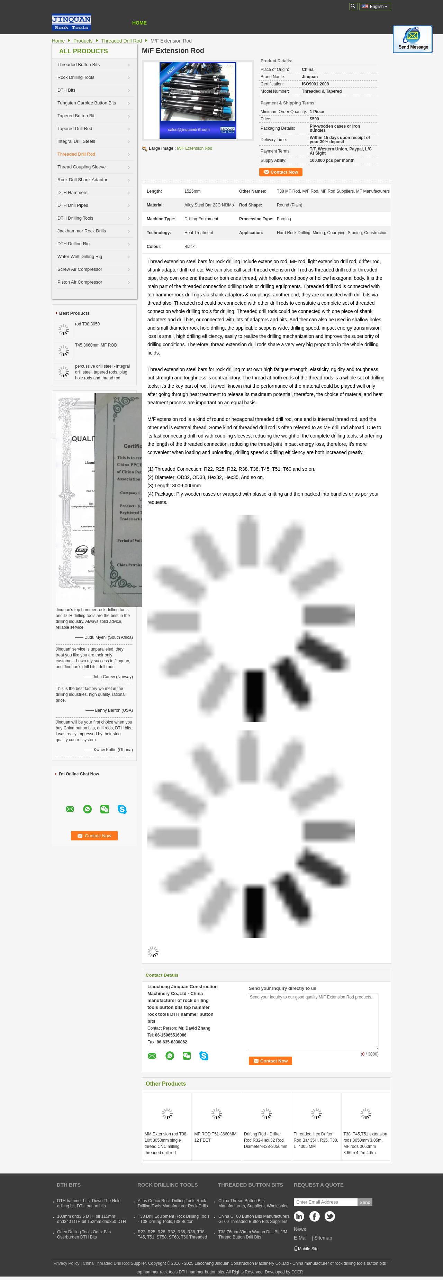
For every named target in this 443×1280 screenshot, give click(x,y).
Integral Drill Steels (76, 141)
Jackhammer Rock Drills (81, 230)
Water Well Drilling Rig (79, 256)
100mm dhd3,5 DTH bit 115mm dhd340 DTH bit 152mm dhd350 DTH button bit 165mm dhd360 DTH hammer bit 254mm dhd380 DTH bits (91, 1224)
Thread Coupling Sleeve (81, 166)
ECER (297, 1272)
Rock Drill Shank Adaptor (82, 179)
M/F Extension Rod (194, 148)
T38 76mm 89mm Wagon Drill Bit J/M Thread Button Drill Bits (252, 1235)
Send (365, 1202)
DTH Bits (66, 90)
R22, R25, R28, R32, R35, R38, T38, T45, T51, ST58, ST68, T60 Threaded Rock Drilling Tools (172, 1237)
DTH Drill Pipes (72, 205)
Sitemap (323, 1238)
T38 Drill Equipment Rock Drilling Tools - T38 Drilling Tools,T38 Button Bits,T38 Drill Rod (173, 1221)
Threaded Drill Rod (121, 41)
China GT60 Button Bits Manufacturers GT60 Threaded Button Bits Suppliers (254, 1219)
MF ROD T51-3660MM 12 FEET (215, 1137)
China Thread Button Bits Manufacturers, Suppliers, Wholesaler (253, 1203)
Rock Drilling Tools (75, 77)
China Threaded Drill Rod (106, 1263)
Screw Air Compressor (79, 269)
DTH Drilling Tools (75, 218)
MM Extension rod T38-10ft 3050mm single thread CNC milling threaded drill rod (166, 1143)
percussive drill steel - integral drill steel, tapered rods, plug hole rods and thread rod (102, 372)
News (300, 1229)
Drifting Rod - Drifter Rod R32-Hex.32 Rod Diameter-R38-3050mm (265, 1140)
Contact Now (284, 172)
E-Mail (301, 1238)
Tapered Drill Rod (74, 128)
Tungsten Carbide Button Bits (86, 102)
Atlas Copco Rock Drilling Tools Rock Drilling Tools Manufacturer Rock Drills (173, 1203)
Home (139, 23)
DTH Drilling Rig (73, 243)
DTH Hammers (72, 192)
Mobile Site (306, 1248)
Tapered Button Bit (75, 115)
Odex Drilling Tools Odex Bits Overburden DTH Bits (84, 1235)
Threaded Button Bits (78, 64)
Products (82, 41)
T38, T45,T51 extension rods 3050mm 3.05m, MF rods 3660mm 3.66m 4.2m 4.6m (365, 1143)
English (378, 6)
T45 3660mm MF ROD (96, 345)
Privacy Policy (67, 1263)
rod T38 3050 (87, 324)
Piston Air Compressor (79, 282)
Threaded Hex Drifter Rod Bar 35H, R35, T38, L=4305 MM (316, 1140)
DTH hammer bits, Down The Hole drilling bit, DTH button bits (88, 1203)
